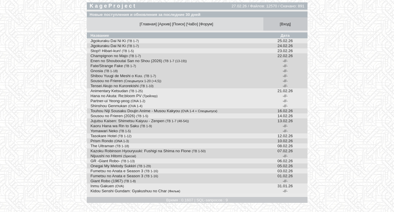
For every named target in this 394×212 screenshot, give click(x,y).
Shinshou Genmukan (116, 106)
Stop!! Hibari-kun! (112, 51)
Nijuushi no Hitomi (113, 156)
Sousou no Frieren (125, 81)
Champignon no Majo (115, 56)
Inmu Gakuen (107, 186)
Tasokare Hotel (111, 136)
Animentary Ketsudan (116, 91)
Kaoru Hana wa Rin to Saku (121, 126)
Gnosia (104, 71)
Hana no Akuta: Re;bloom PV (123, 96)
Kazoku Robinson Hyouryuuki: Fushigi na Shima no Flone (147, 151)
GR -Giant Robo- (112, 161)
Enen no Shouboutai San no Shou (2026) (138, 61)
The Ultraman (109, 146)
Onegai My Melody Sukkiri (120, 166)
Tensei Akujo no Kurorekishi (121, 86)
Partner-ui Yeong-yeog (117, 101)
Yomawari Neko (110, 131)
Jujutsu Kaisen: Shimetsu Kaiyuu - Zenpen (139, 121)
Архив (164, 24)
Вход (285, 24)
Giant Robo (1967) (113, 181)
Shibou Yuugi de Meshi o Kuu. (123, 76)
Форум (206, 24)
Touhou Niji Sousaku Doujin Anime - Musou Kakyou (153, 111)
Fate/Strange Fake (113, 66)
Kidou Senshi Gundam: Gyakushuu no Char (135, 191)
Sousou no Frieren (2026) (119, 116)
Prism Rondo (109, 141)
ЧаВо (192, 24)
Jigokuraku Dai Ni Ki (114, 41)
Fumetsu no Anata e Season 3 (124, 171)
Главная (148, 24)
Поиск (178, 24)
